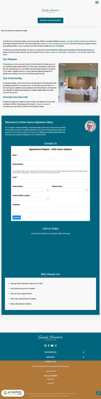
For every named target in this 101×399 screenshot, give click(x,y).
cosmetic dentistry (72, 41)
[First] (31, 158)
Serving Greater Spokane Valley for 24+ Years (26, 283)
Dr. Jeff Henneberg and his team (57, 44)
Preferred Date (17, 186)
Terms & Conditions (32, 393)
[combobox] (70, 190)
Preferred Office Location (25, 195)
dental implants (44, 52)
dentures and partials (58, 52)
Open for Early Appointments (21, 294)
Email (18, 177)
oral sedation (82, 52)
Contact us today (42, 104)
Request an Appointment (50, 20)
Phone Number (21, 164)
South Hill (50, 383)
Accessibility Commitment (59, 393)
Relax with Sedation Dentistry (20, 304)
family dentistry (89, 41)
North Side (50, 379)
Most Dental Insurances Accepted (22, 288)
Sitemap (72, 393)
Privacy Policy (44, 393)
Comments (16, 204)
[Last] (69, 158)
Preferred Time (57, 186)
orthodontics (71, 52)
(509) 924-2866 (50, 371)
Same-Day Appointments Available (23, 299)
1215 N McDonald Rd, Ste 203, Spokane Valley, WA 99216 (50, 366)
